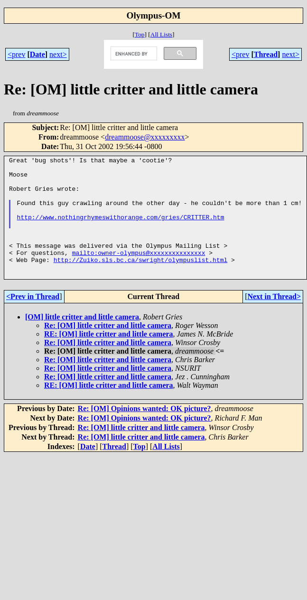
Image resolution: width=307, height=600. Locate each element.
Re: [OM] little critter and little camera (107, 350)
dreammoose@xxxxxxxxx (145, 137)
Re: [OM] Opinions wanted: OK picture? (144, 433)
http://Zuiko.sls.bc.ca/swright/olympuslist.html (141, 281)
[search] (133, 53)
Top (140, 34)
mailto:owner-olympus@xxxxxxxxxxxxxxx (138, 272)
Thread (266, 54)
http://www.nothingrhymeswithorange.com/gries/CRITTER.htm (120, 229)
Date (37, 54)
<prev (16, 54)
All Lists (161, 34)
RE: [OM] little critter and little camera (108, 358)
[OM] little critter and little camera (82, 341)
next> (58, 54)
